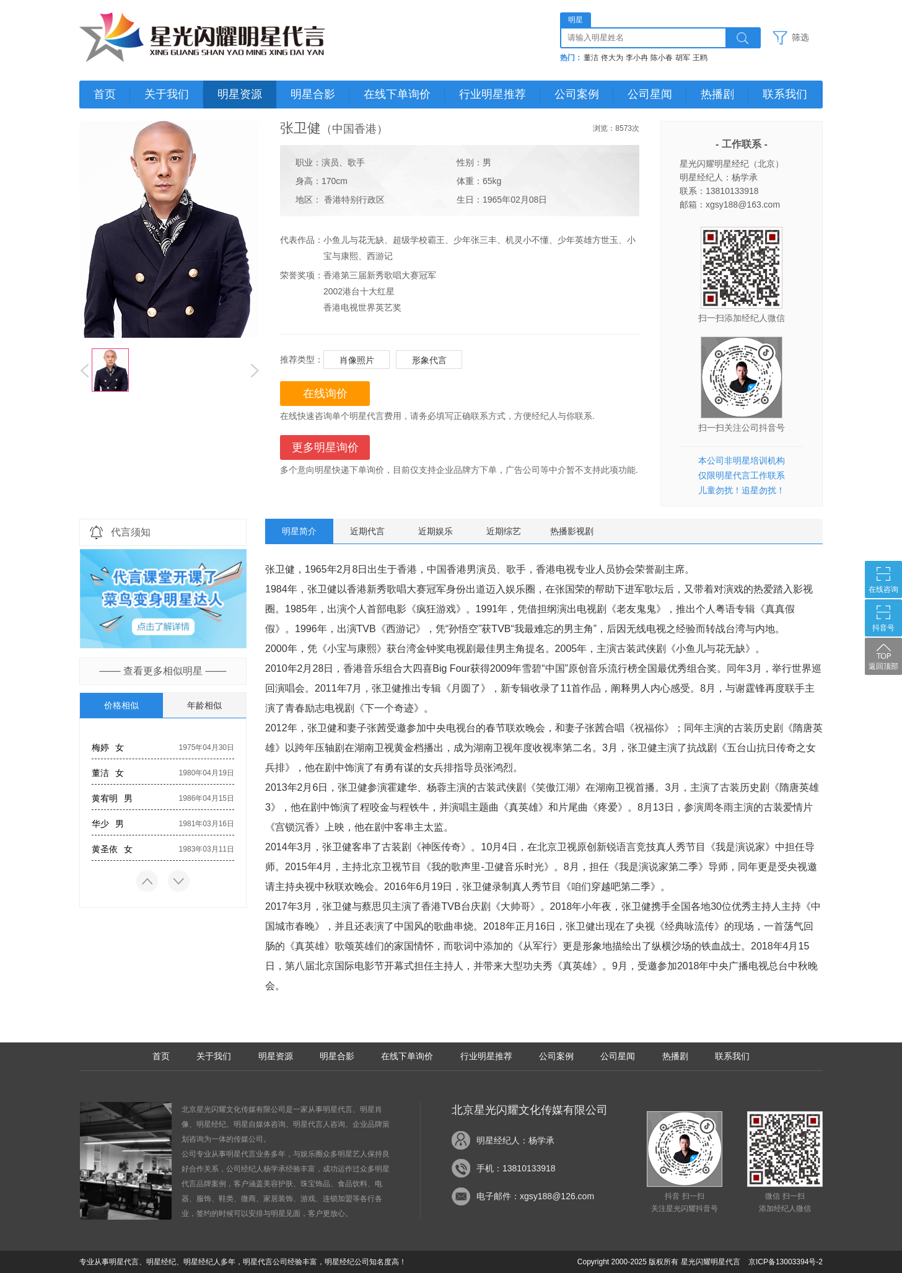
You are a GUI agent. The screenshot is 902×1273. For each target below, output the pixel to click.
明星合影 (313, 94)
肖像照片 (356, 360)
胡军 (682, 57)
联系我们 (785, 94)
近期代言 (367, 531)
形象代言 (429, 360)
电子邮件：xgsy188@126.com (535, 1196)
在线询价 (325, 393)
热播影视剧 (571, 531)
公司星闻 (650, 94)
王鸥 (700, 57)
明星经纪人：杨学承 (515, 1140)
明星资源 (239, 94)
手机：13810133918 (516, 1168)
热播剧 (717, 94)
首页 (105, 94)
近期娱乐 (435, 531)
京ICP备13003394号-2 (785, 1262)
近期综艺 (503, 531)
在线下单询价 (397, 94)
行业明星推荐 (492, 94)
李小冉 (637, 57)
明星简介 (299, 531)
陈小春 (661, 57)
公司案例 (576, 94)
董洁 (591, 57)
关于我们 (166, 94)
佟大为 (612, 57)
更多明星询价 (325, 447)
